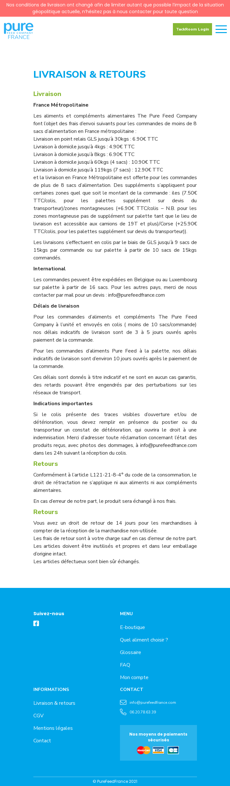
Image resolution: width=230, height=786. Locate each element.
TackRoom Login (192, 29)
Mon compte (134, 677)
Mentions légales (53, 728)
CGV (38, 715)
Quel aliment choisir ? (144, 639)
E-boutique (132, 627)
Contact (42, 740)
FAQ (125, 664)
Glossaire (130, 652)
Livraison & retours (54, 703)
